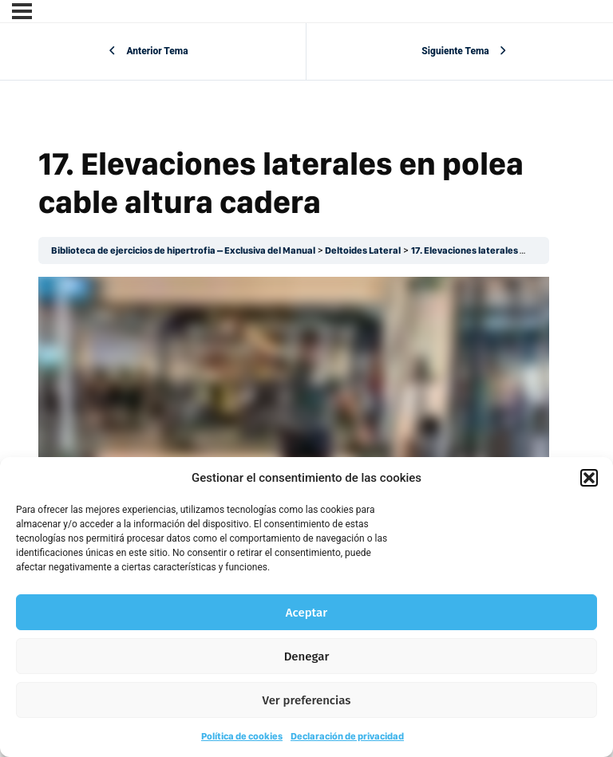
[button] (589, 478)
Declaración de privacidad (347, 736)
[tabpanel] (293, 420)
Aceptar (306, 612)
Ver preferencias (307, 700)
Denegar (307, 656)
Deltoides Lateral (363, 250)
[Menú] (22, 11)
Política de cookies (242, 736)
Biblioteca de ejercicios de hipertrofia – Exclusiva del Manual (183, 250)
